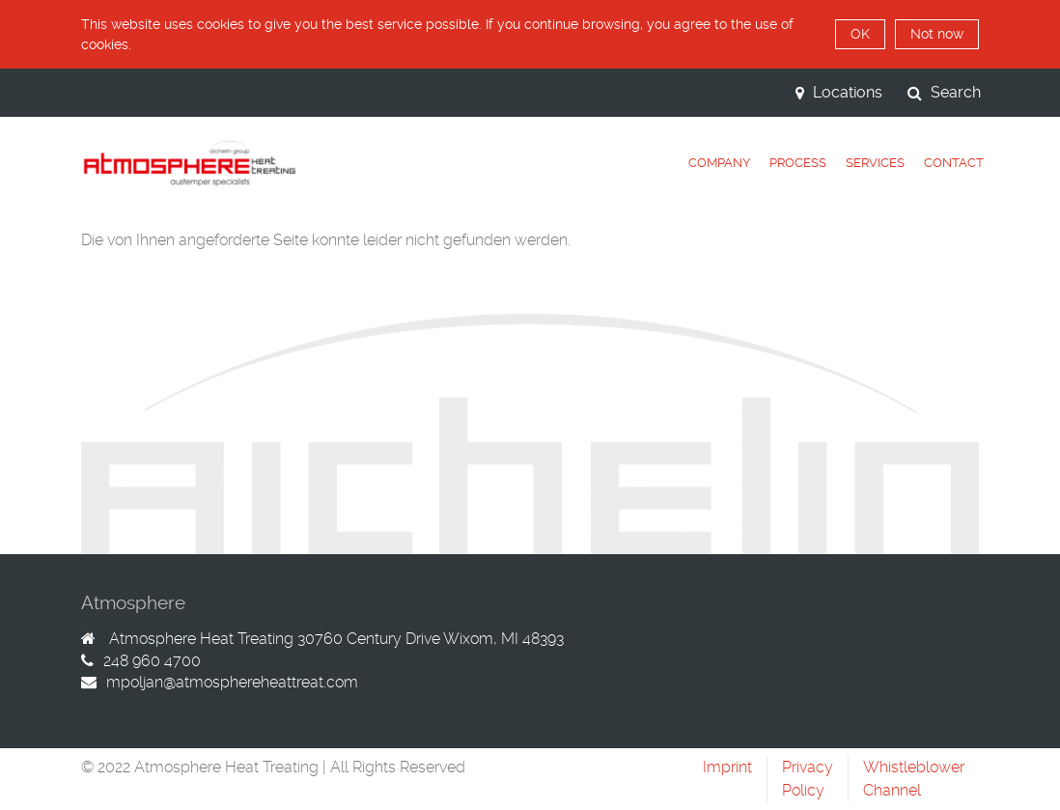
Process (797, 162)
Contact (954, 162)
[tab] (719, 163)
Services (875, 162)
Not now (936, 34)
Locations (838, 92)
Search (944, 92)
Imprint (727, 767)
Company (719, 162)
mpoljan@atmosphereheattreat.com (232, 682)
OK (860, 34)
